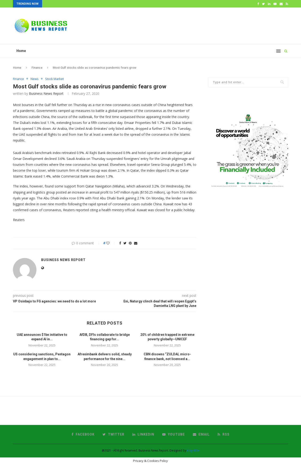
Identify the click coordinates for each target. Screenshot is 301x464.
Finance (37, 67)
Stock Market (54, 79)
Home (21, 51)
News (35, 79)
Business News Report (46, 93)
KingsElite (193, 450)
